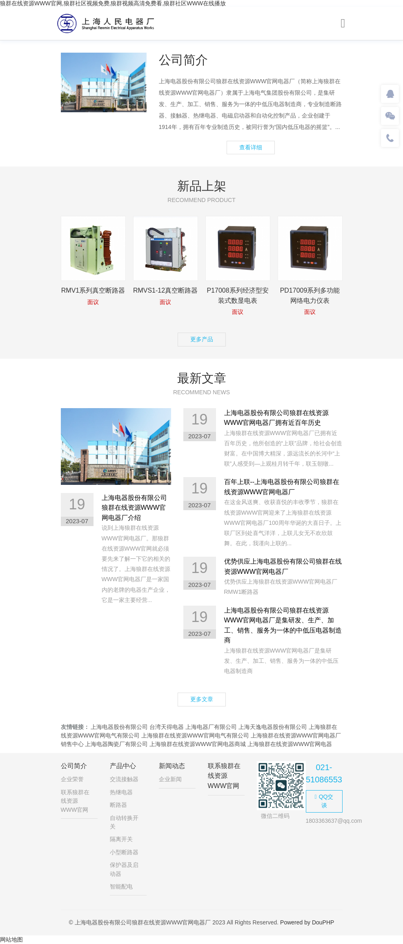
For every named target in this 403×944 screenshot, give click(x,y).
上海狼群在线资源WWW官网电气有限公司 (195, 735)
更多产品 (201, 339)
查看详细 (250, 147)
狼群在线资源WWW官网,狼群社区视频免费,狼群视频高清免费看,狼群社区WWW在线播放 (113, 3)
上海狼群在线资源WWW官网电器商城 (197, 744)
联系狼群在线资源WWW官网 (75, 801)
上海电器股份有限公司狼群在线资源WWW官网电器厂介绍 (134, 507)
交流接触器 (124, 779)
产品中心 (123, 765)
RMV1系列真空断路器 (93, 290)
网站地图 (11, 939)
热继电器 (121, 792)
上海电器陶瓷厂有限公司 (116, 744)
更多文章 (201, 699)
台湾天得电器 (166, 727)
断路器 (118, 805)
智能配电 (121, 886)
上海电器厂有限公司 (211, 727)
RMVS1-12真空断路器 (165, 290)
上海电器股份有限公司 (119, 727)
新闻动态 (172, 765)
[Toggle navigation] (343, 23)
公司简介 (74, 765)
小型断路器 (124, 852)
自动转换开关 (124, 822)
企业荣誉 (72, 779)
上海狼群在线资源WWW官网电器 (289, 744)
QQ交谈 (324, 801)
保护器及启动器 (124, 869)
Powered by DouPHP (307, 922)
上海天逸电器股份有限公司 (272, 727)
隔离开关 (121, 839)
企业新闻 (170, 779)
